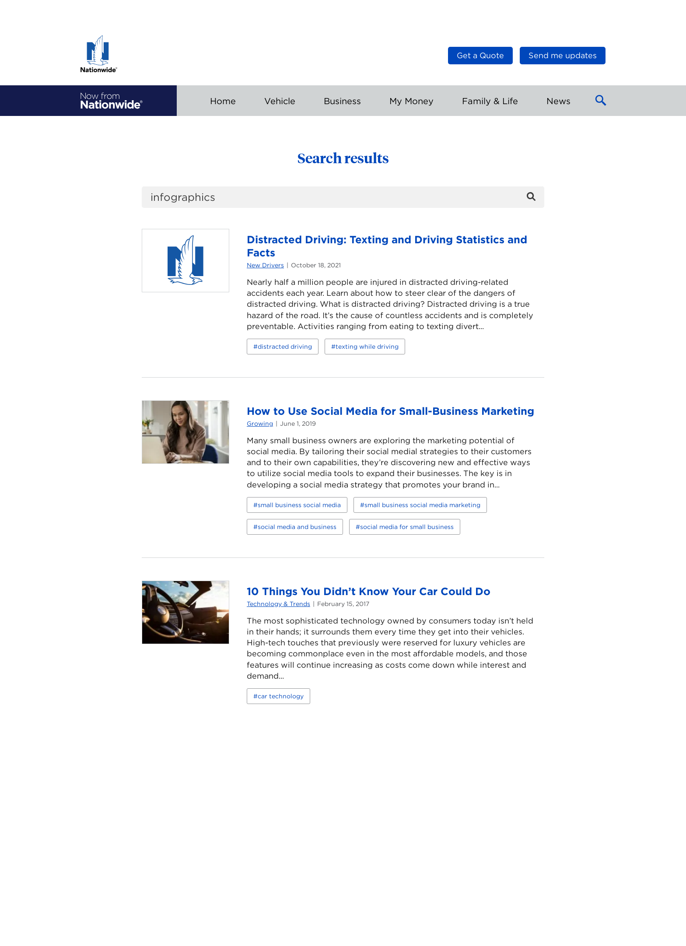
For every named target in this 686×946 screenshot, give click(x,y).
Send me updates (562, 55)
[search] (343, 197)
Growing (260, 423)
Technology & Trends (278, 603)
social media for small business (407, 526)
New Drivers (265, 265)
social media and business (297, 526)
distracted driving (285, 346)
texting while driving (367, 346)
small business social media (299, 504)
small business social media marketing (422, 504)
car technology (281, 696)
